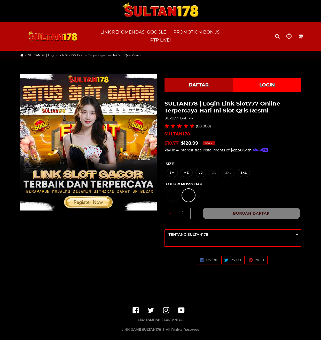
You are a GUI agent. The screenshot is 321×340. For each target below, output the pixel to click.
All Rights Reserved (183, 329)
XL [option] (214, 172)
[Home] (21, 55)
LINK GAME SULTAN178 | (143, 329)
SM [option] (172, 172)
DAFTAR (199, 85)
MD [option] (187, 172)
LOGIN (267, 85)
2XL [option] (228, 172)
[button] (278, 36)
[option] (173, 195)
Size (170, 163)
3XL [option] (244, 172)
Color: (184, 184)
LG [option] (201, 172)
